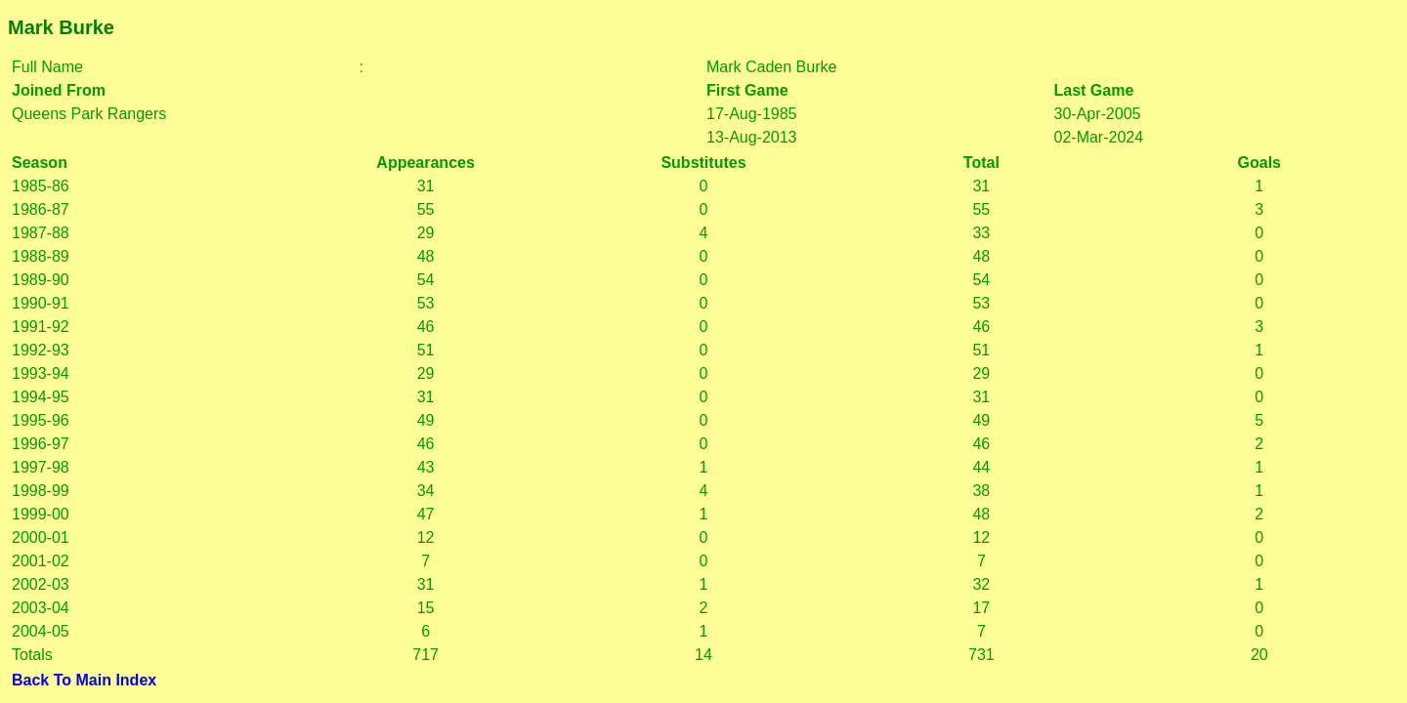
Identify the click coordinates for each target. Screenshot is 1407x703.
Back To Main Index (84, 680)
